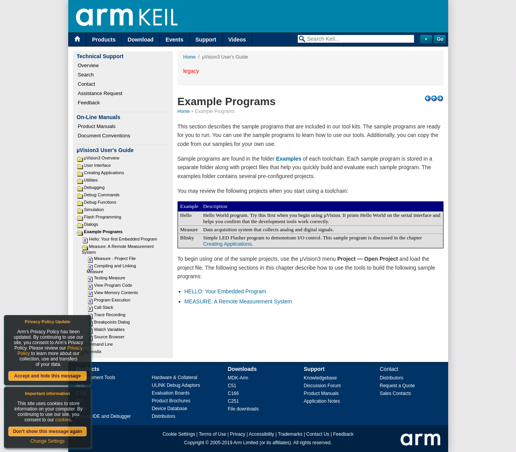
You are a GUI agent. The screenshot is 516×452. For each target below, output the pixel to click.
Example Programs (103, 231)
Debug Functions (100, 202)
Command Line (98, 344)
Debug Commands (102, 194)
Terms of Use (212, 434)
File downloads (243, 409)
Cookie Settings (178, 434)
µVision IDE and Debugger (103, 416)
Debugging (94, 187)
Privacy (237, 434)
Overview (88, 65)
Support (205, 39)
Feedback (89, 103)
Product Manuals (97, 126)
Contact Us (317, 434)
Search (86, 75)
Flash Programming (102, 217)
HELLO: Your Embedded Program (225, 291)
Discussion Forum (322, 385)
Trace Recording (109, 314)
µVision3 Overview (101, 158)
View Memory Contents (116, 292)
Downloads (242, 369)
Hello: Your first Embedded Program (123, 239)
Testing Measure (109, 277)
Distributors (164, 416)
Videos (237, 39)
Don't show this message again (47, 431)
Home (189, 57)
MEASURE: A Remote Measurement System (238, 301)
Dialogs (91, 224)
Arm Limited (245, 442)
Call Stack (104, 307)
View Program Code (113, 285)
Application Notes (322, 401)
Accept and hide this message (47, 376)
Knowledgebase (320, 378)
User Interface (97, 165)
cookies (63, 420)
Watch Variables (109, 329)
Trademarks (290, 434)
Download (141, 39)
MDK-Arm (238, 378)
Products (104, 39)
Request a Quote (397, 385)
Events (174, 39)
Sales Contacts (395, 393)
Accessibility (261, 434)
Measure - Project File (115, 258)
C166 (233, 393)
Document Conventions (104, 136)
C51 (232, 385)
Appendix (93, 351)
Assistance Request (100, 93)
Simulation (94, 209)
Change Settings (47, 441)
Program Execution (112, 300)
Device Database (169, 408)
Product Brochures (171, 401)
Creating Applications (104, 172)
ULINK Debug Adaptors (176, 385)
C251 (233, 401)
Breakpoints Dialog (112, 322)
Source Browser (109, 336)
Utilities (91, 180)
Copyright (194, 442)
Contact (86, 84)
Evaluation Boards (171, 393)
